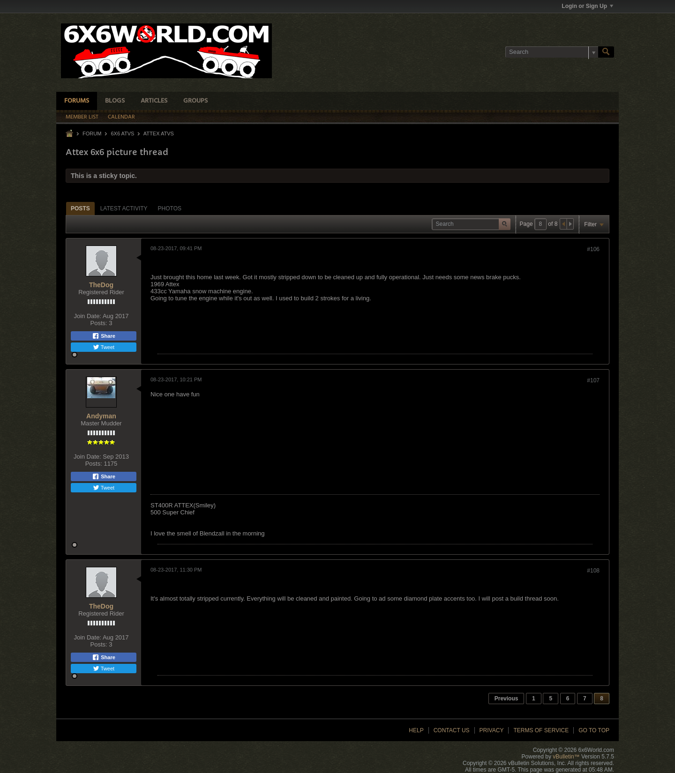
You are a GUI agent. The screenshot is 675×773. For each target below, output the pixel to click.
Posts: (98, 323)
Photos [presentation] (169, 208)
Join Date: (87, 316)
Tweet (103, 347)
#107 (593, 380)
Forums (76, 101)
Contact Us (452, 730)
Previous (506, 698)
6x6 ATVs (122, 133)
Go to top (593, 730)
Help (416, 730)
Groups (195, 101)
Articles (154, 101)
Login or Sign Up (587, 6)
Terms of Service (541, 730)
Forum (91, 133)
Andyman (101, 416)
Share (103, 336)
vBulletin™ (566, 756)
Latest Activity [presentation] (124, 208)
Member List (82, 117)
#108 (593, 570)
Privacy (492, 730)
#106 (593, 249)
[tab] (80, 208)
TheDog (101, 285)
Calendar (121, 117)
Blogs (115, 101)
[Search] (551, 52)
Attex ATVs (158, 133)
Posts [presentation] (80, 208)
